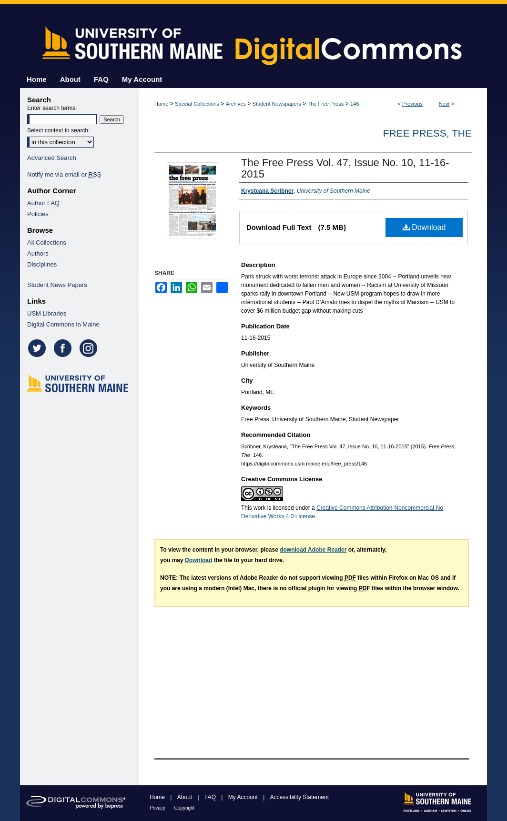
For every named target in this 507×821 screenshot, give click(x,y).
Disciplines (42, 264)
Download (424, 227)
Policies (38, 214)
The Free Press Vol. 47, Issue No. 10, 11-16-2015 (345, 168)
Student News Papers (57, 284)
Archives (236, 104)
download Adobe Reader (313, 549)
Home (161, 104)
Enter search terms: (52, 108)
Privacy (158, 808)
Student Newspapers (277, 104)
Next (444, 104)
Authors (38, 253)
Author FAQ (43, 203)
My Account (243, 797)
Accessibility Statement (299, 797)
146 (354, 104)
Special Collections (197, 104)
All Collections (46, 242)
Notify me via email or (64, 174)
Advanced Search (51, 157)
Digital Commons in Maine (63, 324)
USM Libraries (46, 313)
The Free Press (325, 104)
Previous (412, 104)
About (185, 797)
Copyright (184, 808)
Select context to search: (58, 130)
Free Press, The (427, 133)
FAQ (210, 797)
